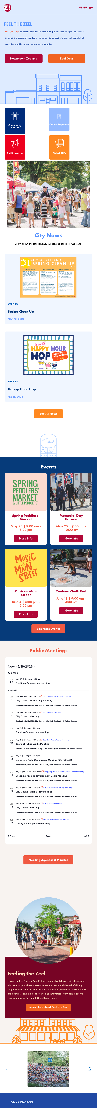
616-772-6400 (22, 1102)
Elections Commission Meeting (33, 683)
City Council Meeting (27, 716)
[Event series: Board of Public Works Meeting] (54, 740)
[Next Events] (86, 836)
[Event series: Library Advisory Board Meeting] (55, 819)
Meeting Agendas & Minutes (48, 860)
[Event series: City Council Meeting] (50, 712)
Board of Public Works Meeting (32, 744)
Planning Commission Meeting (32, 732)
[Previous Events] (12, 836)
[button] (7, 1069)
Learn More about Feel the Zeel (48, 1007)
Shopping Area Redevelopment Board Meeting (41, 775)
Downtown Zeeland (23, 58)
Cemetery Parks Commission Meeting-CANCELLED (44, 760)
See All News (48, 413)
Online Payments (59, 124)
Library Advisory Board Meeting (33, 823)
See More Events (48, 628)
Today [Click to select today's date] (48, 836)
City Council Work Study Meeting (34, 700)
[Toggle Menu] (86, 8)
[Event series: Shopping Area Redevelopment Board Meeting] (63, 772)
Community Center (15, 126)
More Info (25, 538)
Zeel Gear (66, 58)
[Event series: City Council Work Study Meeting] (55, 696)
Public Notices (15, 153)
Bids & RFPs (59, 153)
